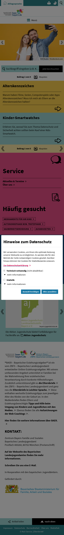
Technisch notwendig (23, 270)
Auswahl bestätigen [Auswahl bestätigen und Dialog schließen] (31, 291)
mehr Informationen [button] (16, 274)
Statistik (9, 280)
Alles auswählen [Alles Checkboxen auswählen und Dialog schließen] (49, 291)
